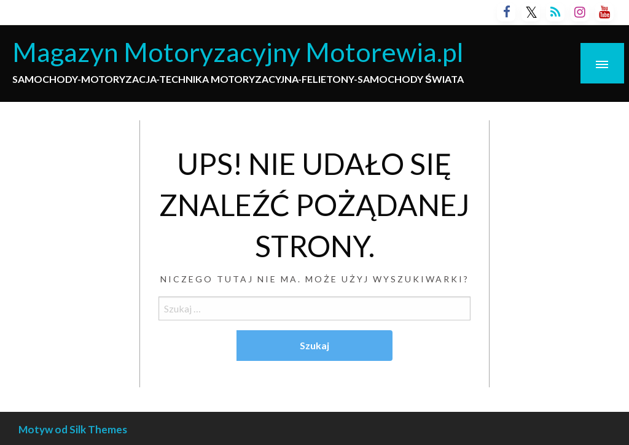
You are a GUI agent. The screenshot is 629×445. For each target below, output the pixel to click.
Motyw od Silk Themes (72, 429)
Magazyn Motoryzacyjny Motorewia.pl (238, 52)
